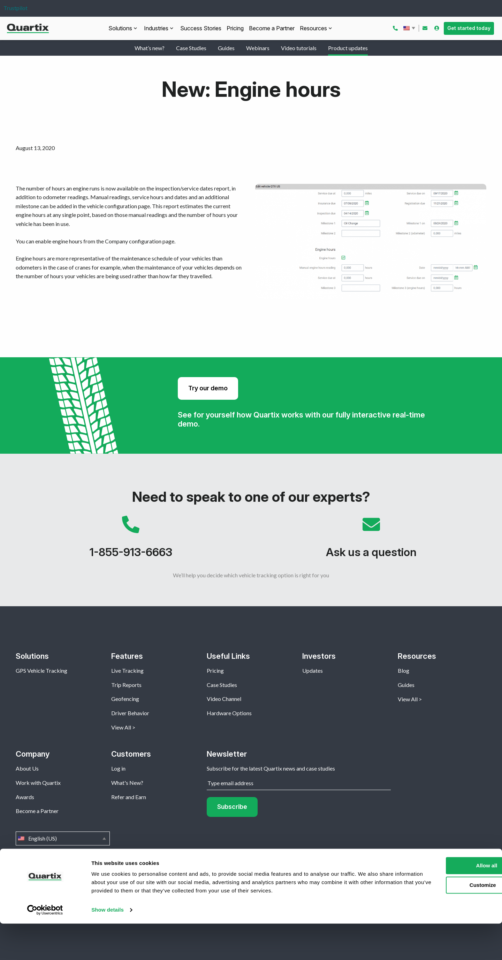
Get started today (468, 28)
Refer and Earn (128, 797)
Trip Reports (126, 684)
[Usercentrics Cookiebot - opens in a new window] (45, 946)
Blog (403, 670)
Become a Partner (272, 28)
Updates (312, 670)
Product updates (348, 48)
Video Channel (224, 698)
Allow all (444, 902)
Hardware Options (229, 713)
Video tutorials (299, 48)
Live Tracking (127, 670)
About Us (27, 768)
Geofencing (125, 698)
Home (23, 880)
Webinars (257, 48)
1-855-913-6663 (130, 540)
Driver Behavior (130, 713)
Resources (313, 28)
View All (121, 727)
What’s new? (150, 48)
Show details (107, 946)
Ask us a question (371, 540)
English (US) (410, 28)
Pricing (235, 28)
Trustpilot (15, 8)
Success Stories (200, 28)
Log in (118, 768)
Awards (25, 797)
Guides (226, 48)
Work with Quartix (38, 782)
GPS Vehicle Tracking (41, 670)
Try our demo (208, 388)
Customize (444, 921)
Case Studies (191, 48)
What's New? (127, 782)
